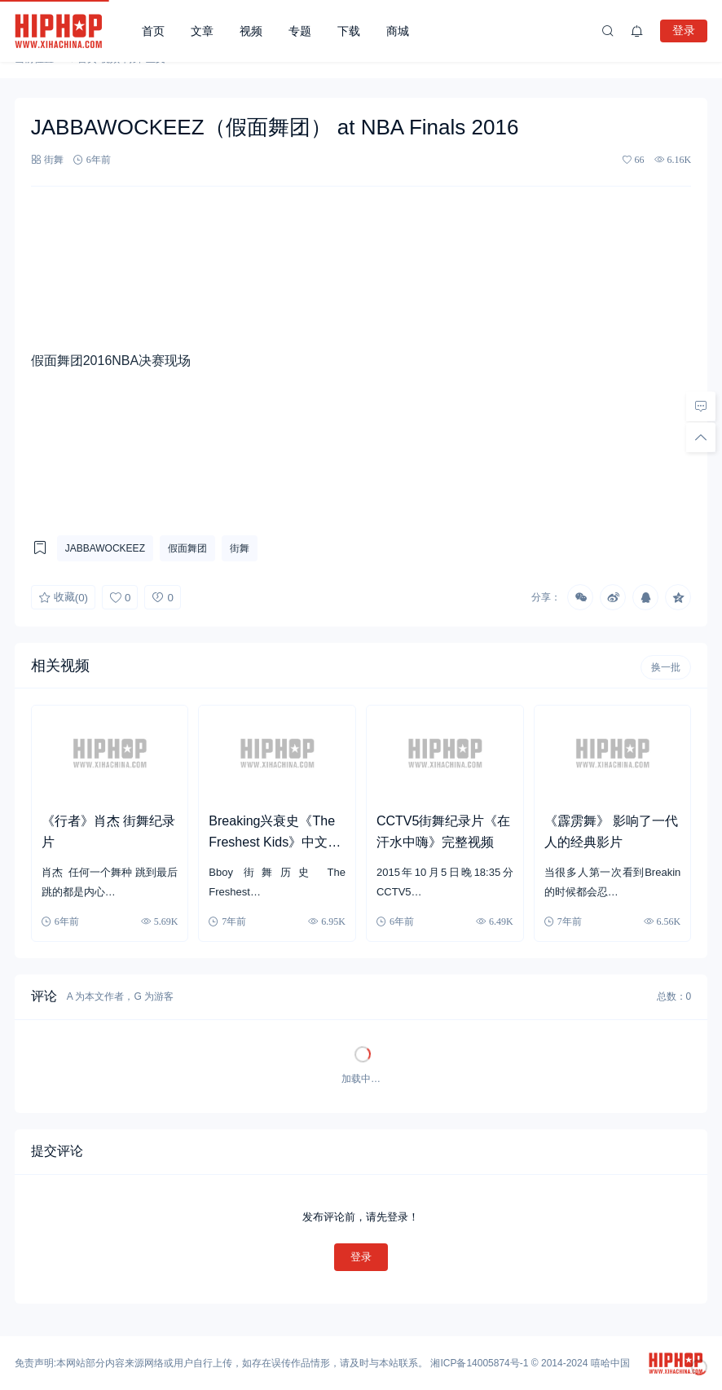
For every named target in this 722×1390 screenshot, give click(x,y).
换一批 (665, 667)
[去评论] (700, 406)
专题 (299, 30)
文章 (202, 30)
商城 (397, 30)
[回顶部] (700, 437)
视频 (251, 30)
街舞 (54, 159)
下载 (348, 30)
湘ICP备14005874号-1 (479, 1363)
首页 (153, 30)
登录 (683, 30)
